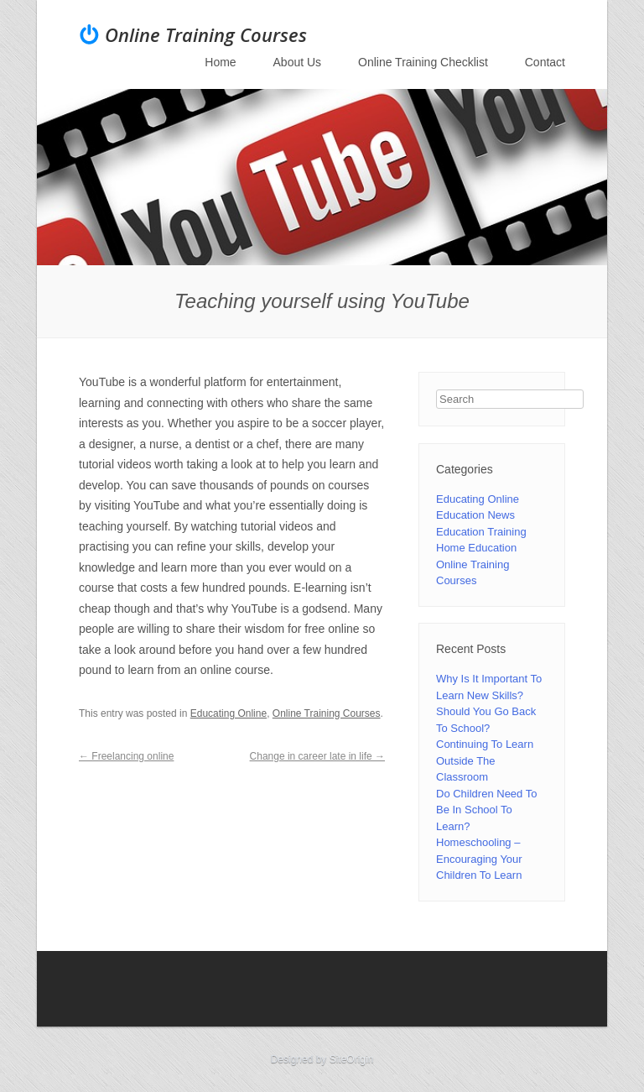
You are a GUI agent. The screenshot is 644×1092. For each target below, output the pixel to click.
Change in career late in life (317, 756)
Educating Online (228, 713)
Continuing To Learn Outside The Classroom (484, 760)
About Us (297, 62)
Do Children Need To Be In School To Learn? (486, 810)
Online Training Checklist (423, 62)
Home (220, 62)
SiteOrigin (352, 1059)
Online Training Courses (206, 34)
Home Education (476, 547)
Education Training (481, 531)
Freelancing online (126, 756)
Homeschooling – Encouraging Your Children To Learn (479, 858)
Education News (475, 515)
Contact (545, 62)
